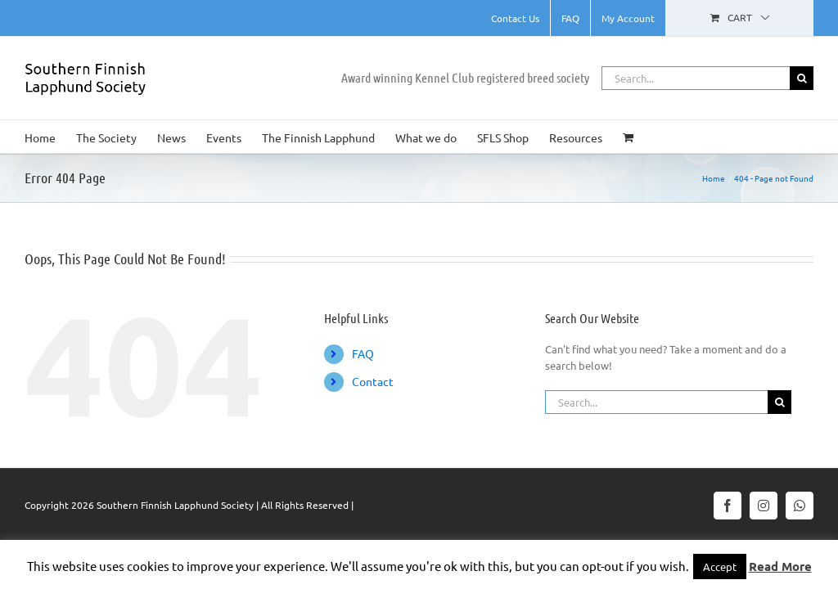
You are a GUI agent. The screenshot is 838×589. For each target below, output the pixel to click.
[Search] (801, 78)
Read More (780, 566)
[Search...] (695, 78)
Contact (373, 381)
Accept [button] (720, 566)
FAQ (363, 353)
